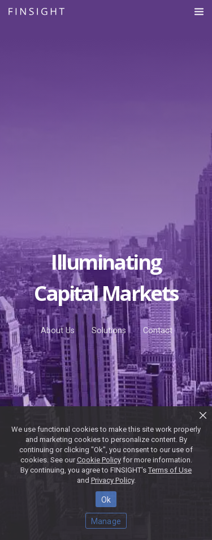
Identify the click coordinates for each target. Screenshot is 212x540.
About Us (58, 330)
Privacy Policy (112, 480)
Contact (157, 330)
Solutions (109, 330)
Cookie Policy (99, 460)
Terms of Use (170, 470)
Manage (106, 521)
